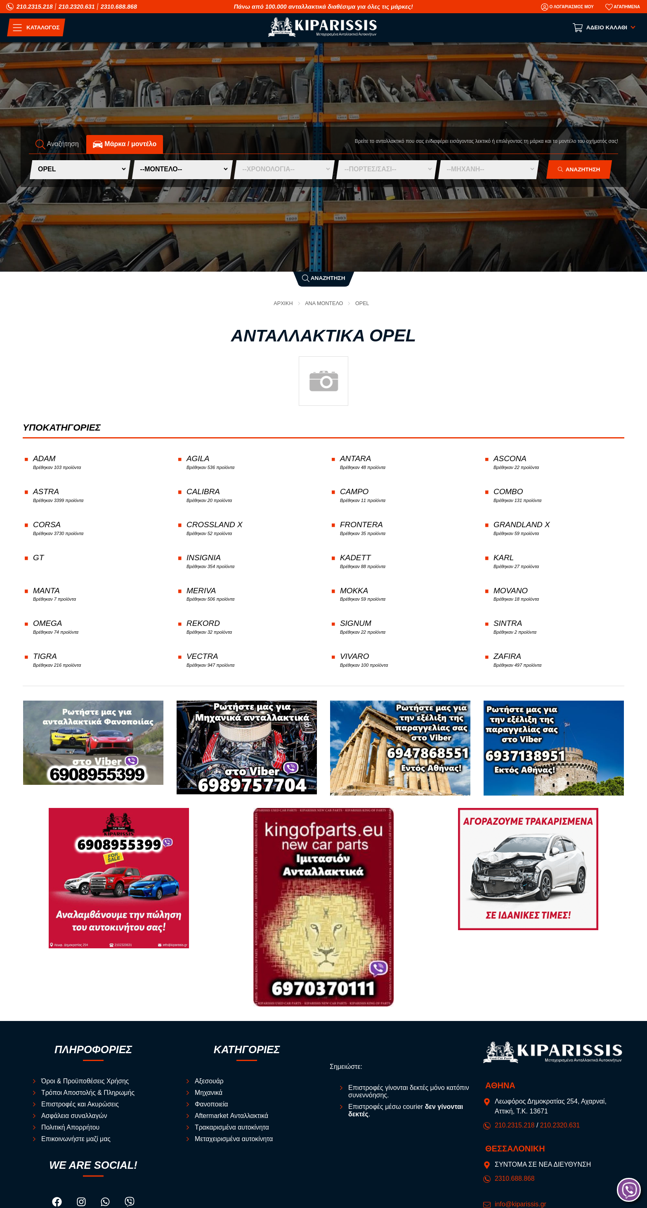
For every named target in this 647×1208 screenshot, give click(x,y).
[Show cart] (605, 28)
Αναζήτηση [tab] (57, 143)
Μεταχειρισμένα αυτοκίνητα (234, 1143)
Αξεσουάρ (209, 1085)
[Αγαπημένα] (622, 7)
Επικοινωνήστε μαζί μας (76, 1143)
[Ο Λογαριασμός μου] (567, 7)
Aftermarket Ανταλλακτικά (232, 1120)
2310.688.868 (118, 6)
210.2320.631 (76, 6)
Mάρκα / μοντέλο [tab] (124, 143)
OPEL (363, 303)
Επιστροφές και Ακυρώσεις (80, 1108)
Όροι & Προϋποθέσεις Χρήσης (85, 1085)
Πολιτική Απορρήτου (70, 1131)
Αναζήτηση (323, 278)
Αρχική (283, 303)
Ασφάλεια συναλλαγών (74, 1120)
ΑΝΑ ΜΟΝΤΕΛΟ (324, 303)
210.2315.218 (34, 6)
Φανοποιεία (212, 1108)
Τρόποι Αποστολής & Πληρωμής (88, 1097)
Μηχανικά (209, 1097)
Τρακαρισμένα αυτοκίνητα (232, 1131)
